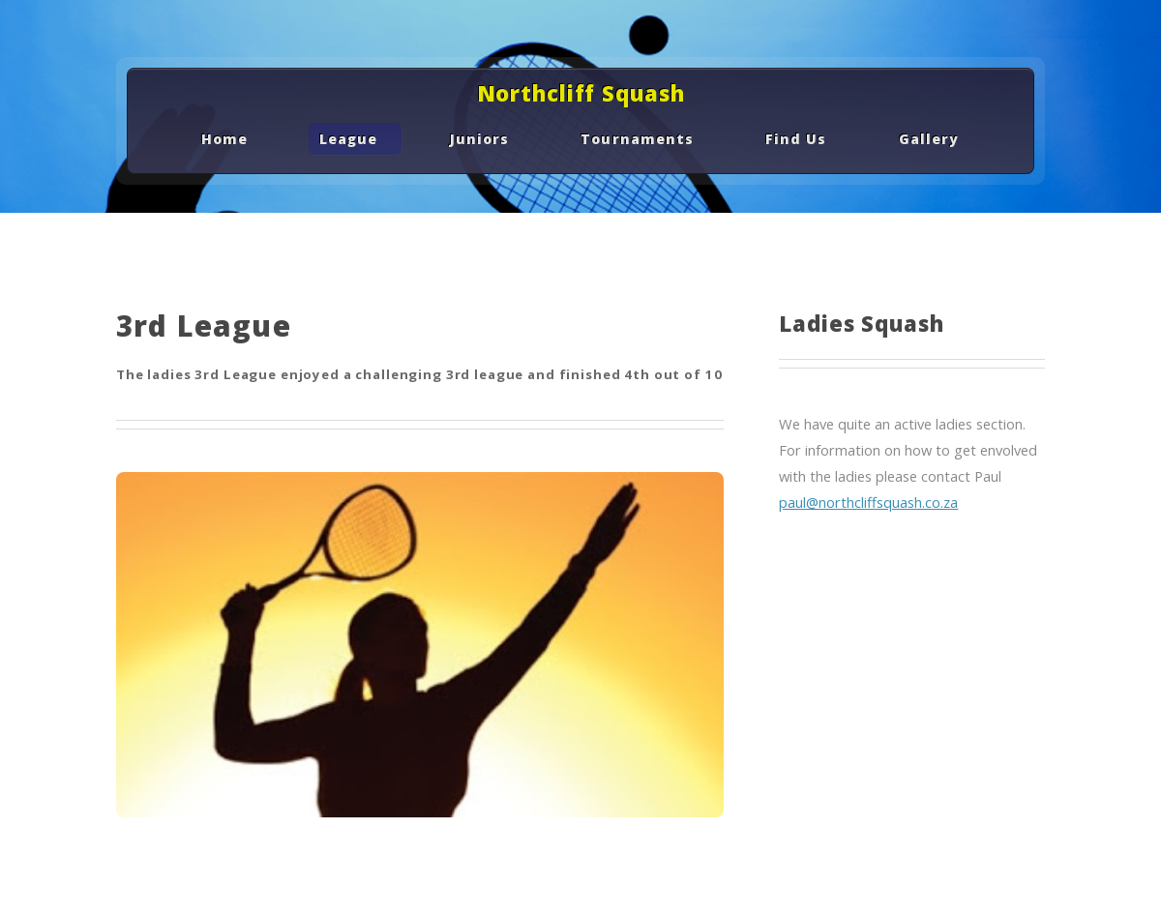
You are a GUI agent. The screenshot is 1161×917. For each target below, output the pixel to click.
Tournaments (637, 139)
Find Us (795, 139)
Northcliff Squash (581, 92)
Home (224, 139)
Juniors (479, 139)
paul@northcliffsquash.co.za (868, 502)
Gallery (928, 139)
